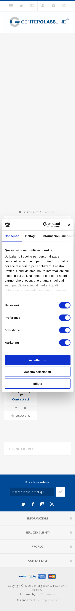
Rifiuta (37, 383)
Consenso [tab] (12, 235)
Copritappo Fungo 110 (20, 392)
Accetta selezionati (37, 372)
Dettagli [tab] (30, 235)
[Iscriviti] (32, 492)
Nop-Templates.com (46, 600)
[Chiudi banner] (69, 224)
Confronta (16, 408)
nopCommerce (45, 594)
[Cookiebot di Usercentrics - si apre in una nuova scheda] (44, 224)
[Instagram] (42, 504)
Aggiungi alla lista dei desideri (25, 408)
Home (20, 212)
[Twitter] (23, 504)
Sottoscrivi (60, 492)
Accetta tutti (37, 360)
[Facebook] (33, 504)
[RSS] (52, 504)
